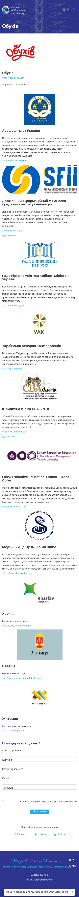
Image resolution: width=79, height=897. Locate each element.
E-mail (6, 778)
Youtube (60, 834)
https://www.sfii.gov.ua (13, 231)
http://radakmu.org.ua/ (13, 306)
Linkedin (40, 834)
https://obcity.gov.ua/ (13, 78)
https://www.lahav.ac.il (13, 507)
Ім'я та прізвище (12, 751)
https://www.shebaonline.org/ (17, 573)
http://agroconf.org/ (12, 369)
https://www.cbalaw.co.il (14, 432)
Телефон (7, 788)
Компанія (7, 760)
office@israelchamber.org (39, 880)
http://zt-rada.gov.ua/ (13, 731)
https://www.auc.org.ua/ (14, 161)
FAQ (72, 866)
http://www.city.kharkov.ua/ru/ (17, 626)
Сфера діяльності (13, 769)
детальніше (8, 236)
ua (66, 9)
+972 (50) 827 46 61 (39, 875)
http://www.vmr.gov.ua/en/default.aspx (21, 678)
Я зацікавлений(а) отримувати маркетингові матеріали (48, 802)
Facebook (21, 834)
